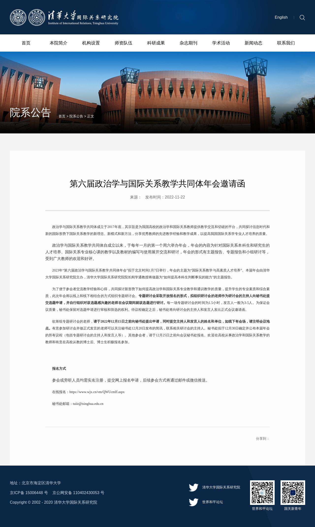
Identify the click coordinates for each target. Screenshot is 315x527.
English (281, 18)
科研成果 (156, 43)
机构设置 (91, 43)
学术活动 (221, 43)
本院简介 (58, 43)
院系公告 (76, 118)
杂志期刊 (188, 43)
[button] (302, 18)
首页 (26, 43)
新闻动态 (253, 43)
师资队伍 (123, 43)
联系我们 (286, 43)
